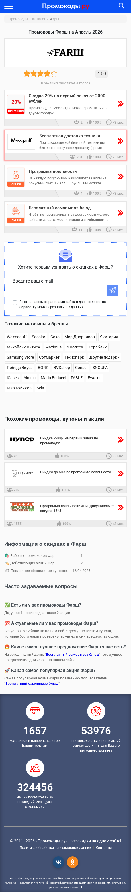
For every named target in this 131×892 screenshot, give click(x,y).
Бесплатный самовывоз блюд (72, 654)
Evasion (95, 378)
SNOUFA (100, 367)
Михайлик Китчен (23, 347)
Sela (40, 388)
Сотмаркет (49, 357)
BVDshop (62, 367)
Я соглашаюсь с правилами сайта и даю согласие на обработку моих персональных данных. (62, 304)
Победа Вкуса (20, 367)
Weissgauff (17, 337)
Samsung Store (20, 357)
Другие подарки (104, 357)
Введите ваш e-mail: (33, 281)
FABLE (77, 378)
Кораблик (97, 347)
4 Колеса (75, 347)
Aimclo (30, 378)
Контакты (104, 848)
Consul (81, 367)
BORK (43, 367)
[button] (8, 6)
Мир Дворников (80, 337)
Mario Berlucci (53, 378)
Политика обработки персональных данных (55, 848)
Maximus (53, 347)
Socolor (38, 337)
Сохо (55, 337)
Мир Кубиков (19, 388)
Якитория (109, 337)
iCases (13, 378)
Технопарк (74, 357)
